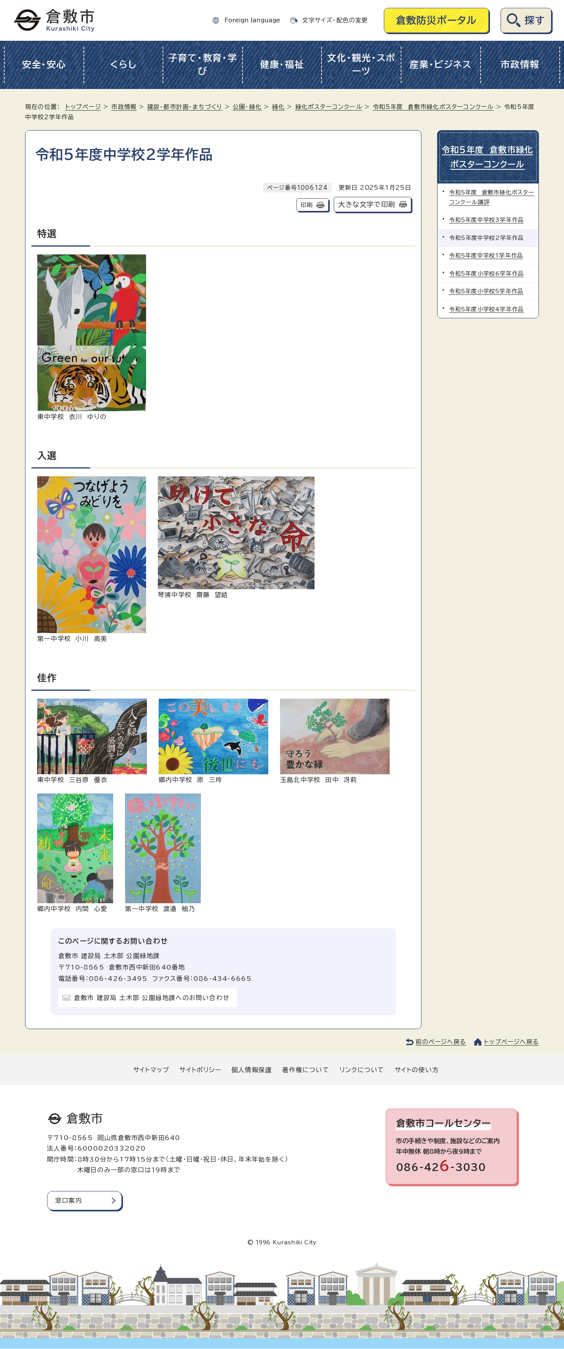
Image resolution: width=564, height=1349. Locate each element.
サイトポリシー (200, 1070)
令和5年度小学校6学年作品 (486, 273)
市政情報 (520, 64)
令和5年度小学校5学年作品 (486, 290)
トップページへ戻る (511, 1042)
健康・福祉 (282, 64)
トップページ (83, 107)
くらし (123, 64)
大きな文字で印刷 (366, 204)
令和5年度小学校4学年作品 (486, 308)
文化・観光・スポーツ (361, 64)
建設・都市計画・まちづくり (184, 107)
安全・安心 (44, 64)
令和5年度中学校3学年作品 (486, 219)
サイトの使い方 (417, 1070)
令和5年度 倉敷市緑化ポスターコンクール (433, 107)
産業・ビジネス (441, 64)
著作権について (305, 1070)
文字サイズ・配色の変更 (335, 20)
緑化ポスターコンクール (328, 107)
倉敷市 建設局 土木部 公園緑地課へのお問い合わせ (152, 998)
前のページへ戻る (441, 1042)
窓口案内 (68, 1200)
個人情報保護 (251, 1070)
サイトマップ (151, 1070)
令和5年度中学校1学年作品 (486, 255)
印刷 (307, 205)
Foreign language (252, 20)
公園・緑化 (247, 107)
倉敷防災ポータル (436, 20)
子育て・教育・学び (202, 64)
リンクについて (362, 1070)
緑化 (278, 107)
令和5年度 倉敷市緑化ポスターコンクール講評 (492, 196)
